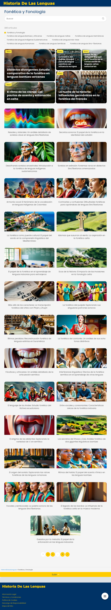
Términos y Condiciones (11, 597)
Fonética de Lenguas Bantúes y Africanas (23, 36)
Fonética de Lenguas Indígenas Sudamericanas (25, 40)
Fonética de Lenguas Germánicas (88, 36)
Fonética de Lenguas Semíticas (50, 43)
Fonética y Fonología (14, 32)
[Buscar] (102, 18)
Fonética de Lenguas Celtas (57, 36)
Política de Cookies (9, 600)
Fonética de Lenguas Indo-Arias (64, 40)
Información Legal (9, 594)
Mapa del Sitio (7, 606)
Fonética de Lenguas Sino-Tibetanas (84, 43)
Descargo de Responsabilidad (14, 603)
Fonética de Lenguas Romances (19, 43)
